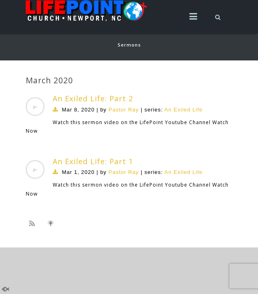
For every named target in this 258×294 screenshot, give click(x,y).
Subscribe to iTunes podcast (51, 223)
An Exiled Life (184, 110)
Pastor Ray (124, 110)
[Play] (35, 106)
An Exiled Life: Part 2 (93, 98)
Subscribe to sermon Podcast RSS (33, 223)
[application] (35, 106)
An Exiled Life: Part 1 (93, 161)
